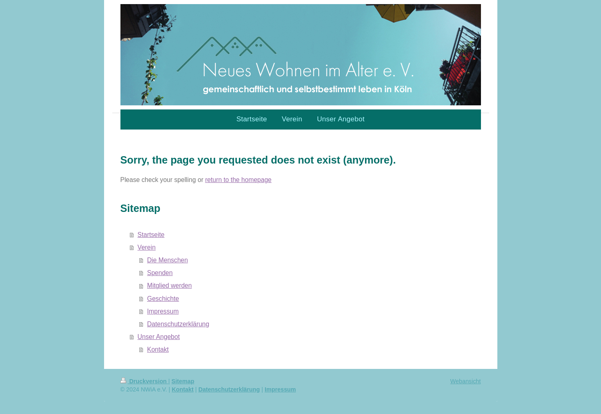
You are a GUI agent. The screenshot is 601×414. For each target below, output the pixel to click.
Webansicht (465, 381)
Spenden (159, 272)
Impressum (163, 311)
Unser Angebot (159, 336)
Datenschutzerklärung (178, 324)
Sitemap (183, 381)
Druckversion (144, 381)
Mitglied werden (169, 285)
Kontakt (158, 349)
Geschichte (163, 298)
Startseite (151, 234)
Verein (147, 247)
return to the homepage (238, 179)
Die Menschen (167, 260)
